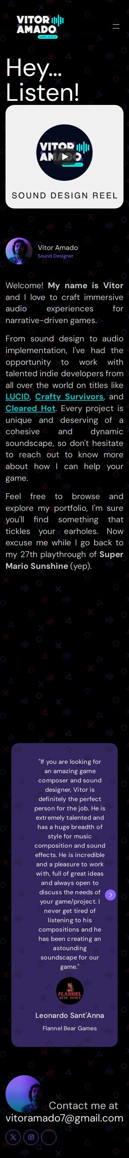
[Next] (110, 895)
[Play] (64, 156)
